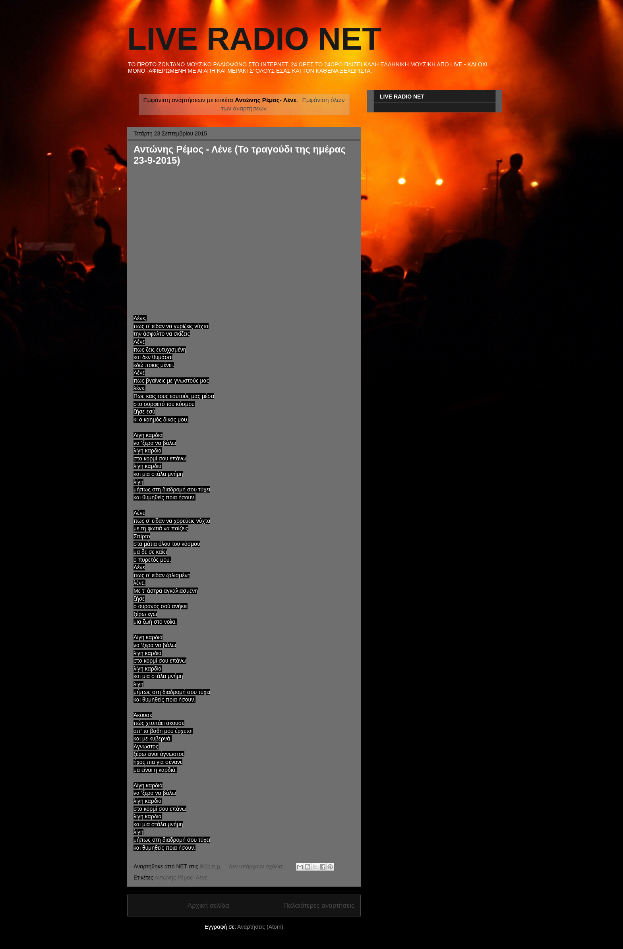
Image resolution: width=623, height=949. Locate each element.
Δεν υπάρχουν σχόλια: (257, 866)
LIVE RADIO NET (254, 38)
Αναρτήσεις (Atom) (260, 927)
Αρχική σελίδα (208, 905)
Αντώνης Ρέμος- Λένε (181, 877)
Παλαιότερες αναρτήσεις (318, 905)
